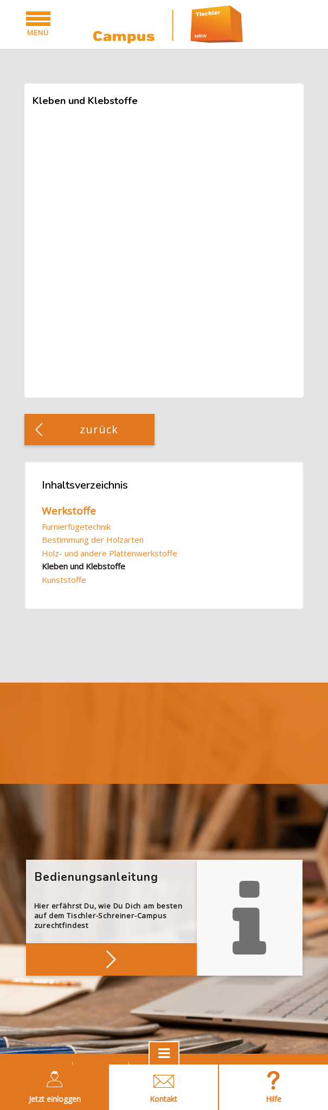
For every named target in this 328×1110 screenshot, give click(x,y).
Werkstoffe (69, 511)
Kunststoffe (64, 579)
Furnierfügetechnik (76, 526)
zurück (99, 429)
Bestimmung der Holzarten (93, 539)
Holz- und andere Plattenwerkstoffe (109, 553)
